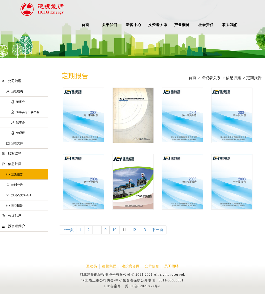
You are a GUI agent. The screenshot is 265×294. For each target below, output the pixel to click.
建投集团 (109, 266)
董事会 (20, 101)
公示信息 (152, 266)
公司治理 (14, 81)
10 (114, 230)
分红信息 (14, 216)
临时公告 (17, 184)
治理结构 (17, 91)
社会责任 (206, 25)
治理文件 (17, 143)
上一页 (68, 230)
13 (144, 230)
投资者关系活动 (21, 195)
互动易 (91, 266)
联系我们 (230, 25)
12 (134, 230)
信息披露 (14, 164)
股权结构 (14, 153)
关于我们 (109, 25)
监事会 (20, 122)
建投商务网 (131, 266)
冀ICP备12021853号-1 (143, 286)
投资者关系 (157, 25)
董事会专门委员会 (27, 112)
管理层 (20, 133)
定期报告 (17, 174)
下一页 (157, 230)
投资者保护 (16, 226)
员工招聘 (171, 266)
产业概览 (182, 25)
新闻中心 (133, 25)
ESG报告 (17, 205)
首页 (85, 25)
